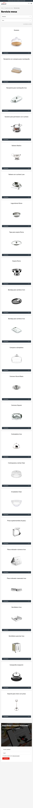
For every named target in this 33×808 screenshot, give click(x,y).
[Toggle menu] (31, 3)
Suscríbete (6, 758)
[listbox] (16, 16)
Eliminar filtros (27, 24)
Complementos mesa (9, 8)
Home (2, 8)
